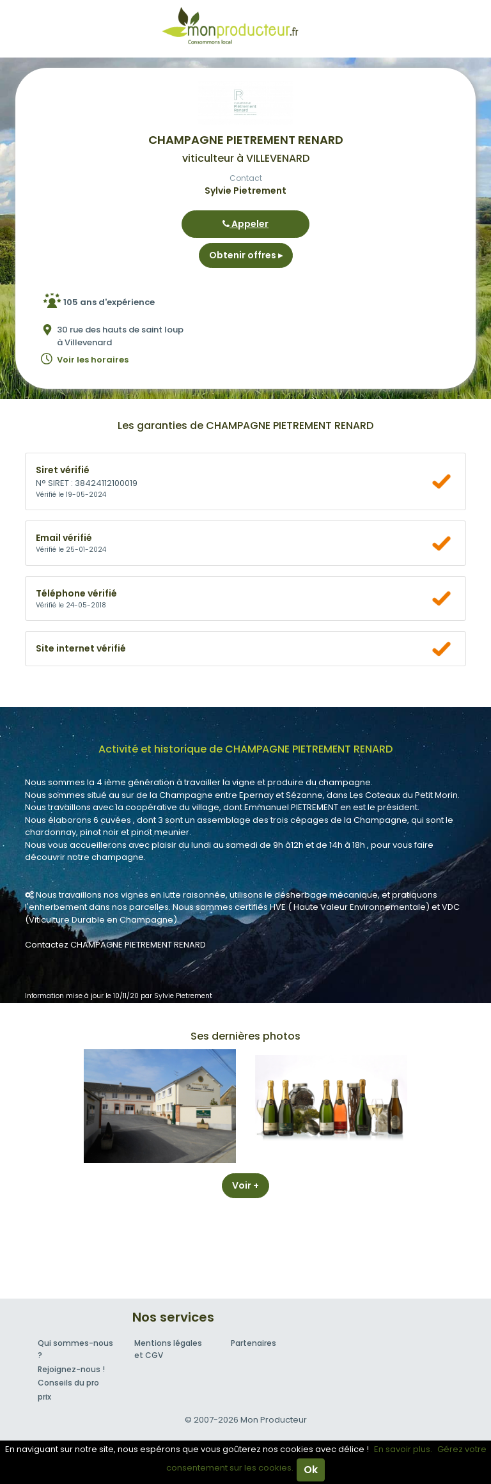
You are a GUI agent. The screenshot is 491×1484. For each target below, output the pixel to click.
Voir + (245, 1185)
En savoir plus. (403, 1449)
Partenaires (253, 1343)
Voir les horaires (93, 360)
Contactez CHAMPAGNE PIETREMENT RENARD (115, 945)
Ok (311, 1469)
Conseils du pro (68, 1382)
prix (44, 1396)
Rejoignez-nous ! (71, 1369)
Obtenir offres (246, 255)
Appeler (245, 223)
